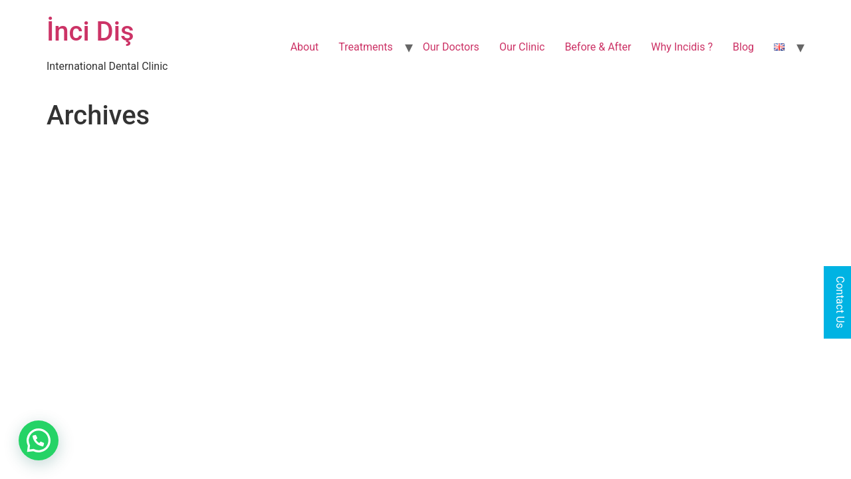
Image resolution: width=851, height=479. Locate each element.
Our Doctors (451, 47)
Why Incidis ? (682, 47)
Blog (743, 47)
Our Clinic (522, 47)
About (305, 47)
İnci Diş (90, 31)
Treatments (365, 47)
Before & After (597, 47)
